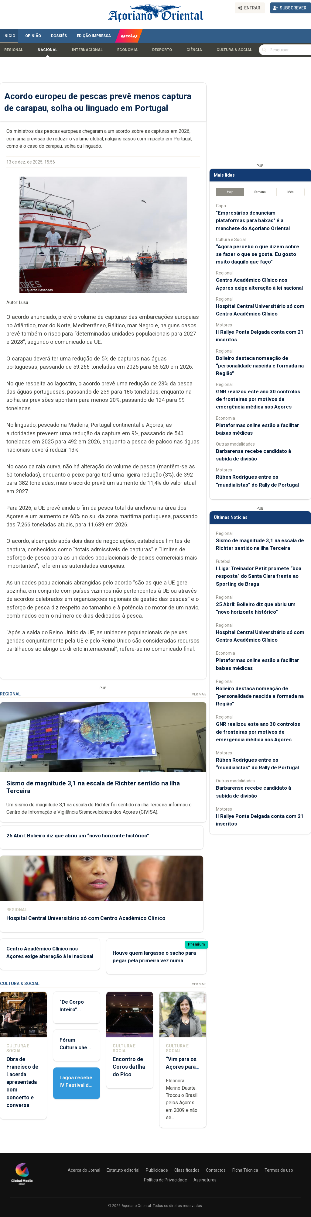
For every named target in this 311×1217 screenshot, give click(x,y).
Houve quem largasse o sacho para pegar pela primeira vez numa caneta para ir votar (154, 960)
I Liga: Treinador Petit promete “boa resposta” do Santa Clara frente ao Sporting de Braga (258, 576)
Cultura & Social (234, 50)
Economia (127, 50)
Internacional (87, 50)
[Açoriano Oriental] (22, 1185)
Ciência (194, 50)
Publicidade (157, 1170)
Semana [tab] (260, 192)
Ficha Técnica (245, 1170)
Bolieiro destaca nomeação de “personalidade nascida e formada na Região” (260, 365)
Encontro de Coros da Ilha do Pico (129, 1066)
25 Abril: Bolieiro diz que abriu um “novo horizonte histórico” (77, 836)
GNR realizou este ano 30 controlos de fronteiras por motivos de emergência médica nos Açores (258, 399)
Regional (13, 50)
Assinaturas (205, 1179)
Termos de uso (279, 1170)
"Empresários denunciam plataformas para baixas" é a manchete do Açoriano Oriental (253, 220)
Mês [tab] (290, 192)
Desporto (162, 50)
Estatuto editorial (123, 1170)
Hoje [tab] (230, 192)
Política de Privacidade (165, 1179)
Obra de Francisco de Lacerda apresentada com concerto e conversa (22, 1082)
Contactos (216, 1170)
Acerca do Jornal (84, 1170)
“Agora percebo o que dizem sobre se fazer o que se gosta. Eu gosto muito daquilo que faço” (257, 254)
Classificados (187, 1170)
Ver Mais (199, 694)
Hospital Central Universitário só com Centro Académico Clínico (86, 918)
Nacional (47, 50)
